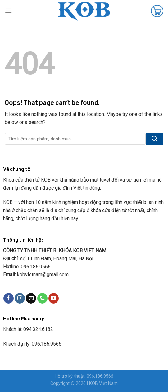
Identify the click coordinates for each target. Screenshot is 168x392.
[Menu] (8, 10)
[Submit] (154, 139)
